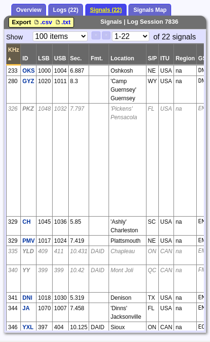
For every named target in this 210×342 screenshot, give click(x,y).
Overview (28, 10)
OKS (28, 70)
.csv (43, 22)
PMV (28, 241)
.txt (62, 22)
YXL (27, 327)
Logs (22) (65, 10)
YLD (28, 251)
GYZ (28, 81)
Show (14, 37)
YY (26, 270)
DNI (27, 297)
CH (26, 221)
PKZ (28, 108)
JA (25, 308)
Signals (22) (106, 10)
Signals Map (149, 10)
